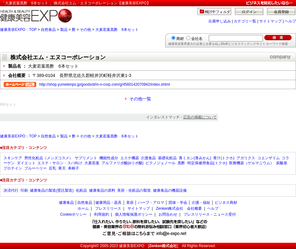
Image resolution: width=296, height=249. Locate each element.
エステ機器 (129, 158)
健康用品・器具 (108, 202)
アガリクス (245, 158)
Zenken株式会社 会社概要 (179, 208)
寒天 (62, 168)
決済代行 (10, 190)
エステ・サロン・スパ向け (59, 163)
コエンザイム (268, 158)
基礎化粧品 (167, 158)
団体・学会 (178, 202)
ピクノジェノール (160, 163)
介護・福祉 (201, 202)
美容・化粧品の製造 (134, 190)
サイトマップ (270, 21)
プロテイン (12, 168)
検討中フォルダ (218, 12)
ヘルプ (290, 21)
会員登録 (281, 12)
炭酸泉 (281, 163)
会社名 (197, 38)
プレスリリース (108, 208)
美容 (130, 202)
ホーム (83, 208)
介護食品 (148, 158)
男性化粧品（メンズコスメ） (48, 158)
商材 (180, 38)
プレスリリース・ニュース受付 (210, 214)
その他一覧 (140, 98)
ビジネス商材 (226, 202)
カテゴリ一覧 (245, 21)
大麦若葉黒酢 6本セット (117, 29)
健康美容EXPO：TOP (18, 29)
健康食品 (66, 202)
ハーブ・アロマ (151, 202)
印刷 (24, 190)
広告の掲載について (200, 117)
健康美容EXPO (131, 246)
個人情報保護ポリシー (133, 214)
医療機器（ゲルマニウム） (251, 163)
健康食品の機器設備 (170, 190)
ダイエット (26, 163)
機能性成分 (108, 158)
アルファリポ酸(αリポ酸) (123, 163)
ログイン (249, 12)
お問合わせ (168, 214)
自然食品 (48, 29)
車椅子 (73, 168)
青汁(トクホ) (223, 158)
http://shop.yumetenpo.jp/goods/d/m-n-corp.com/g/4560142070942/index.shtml (104, 84)
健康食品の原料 (102, 190)
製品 (64, 29)
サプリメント (86, 158)
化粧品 (81, 190)
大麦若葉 (91, 163)
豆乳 (52, 168)
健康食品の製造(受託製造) (52, 190)
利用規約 (101, 214)
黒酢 (181, 163)
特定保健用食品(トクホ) (207, 163)
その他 (85, 29)
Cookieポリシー (73, 214)
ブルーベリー (35, 168)
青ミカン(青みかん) (195, 158)
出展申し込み (219, 21)
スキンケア (12, 158)
